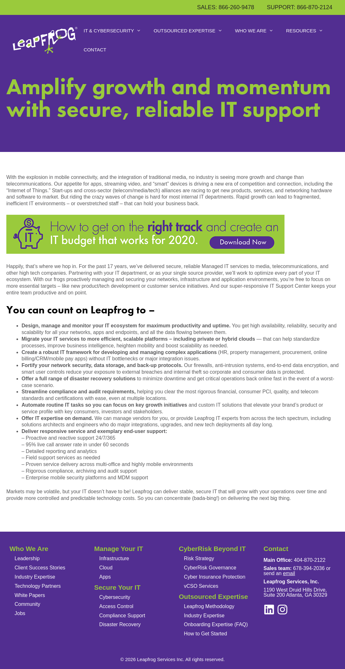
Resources (307, 30)
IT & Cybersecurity (115, 30)
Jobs (20, 613)
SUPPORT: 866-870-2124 (299, 7)
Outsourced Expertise (191, 30)
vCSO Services (201, 586)
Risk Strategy (199, 558)
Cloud (105, 567)
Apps (105, 577)
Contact (95, 49)
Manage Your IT (118, 548)
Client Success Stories (40, 567)
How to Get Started (205, 633)
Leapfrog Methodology (209, 606)
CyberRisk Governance (210, 567)
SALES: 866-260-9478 (225, 7)
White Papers (30, 595)
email (289, 573)
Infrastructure (114, 558)
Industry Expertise (35, 577)
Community (27, 604)
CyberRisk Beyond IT (212, 548)
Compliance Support (122, 615)
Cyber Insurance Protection (215, 577)
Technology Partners (38, 586)
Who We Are (257, 30)
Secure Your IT (117, 587)
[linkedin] (282, 609)
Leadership (27, 558)
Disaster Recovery (120, 624)
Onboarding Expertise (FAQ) (216, 624)
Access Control (116, 606)
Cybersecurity (114, 597)
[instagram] (269, 609)
